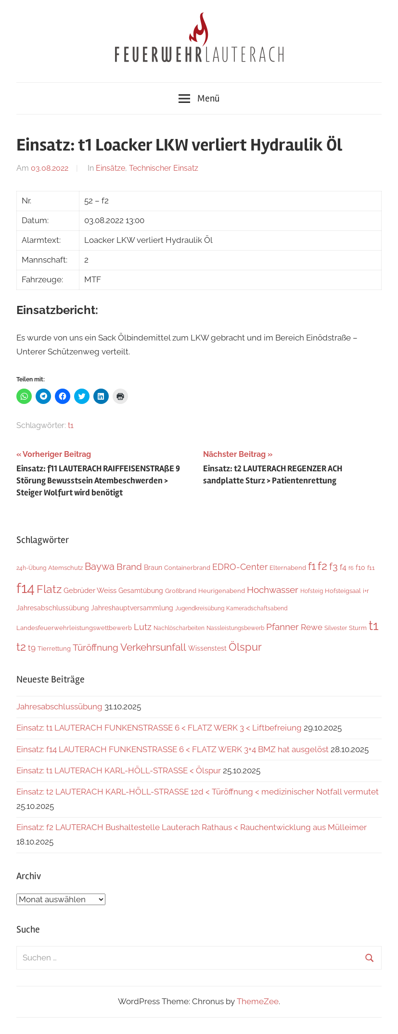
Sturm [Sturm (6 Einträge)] (358, 627)
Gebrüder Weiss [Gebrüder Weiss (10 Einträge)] (90, 590)
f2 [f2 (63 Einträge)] (322, 565)
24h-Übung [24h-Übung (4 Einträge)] (31, 568)
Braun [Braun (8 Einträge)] (153, 567)
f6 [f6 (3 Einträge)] (351, 568)
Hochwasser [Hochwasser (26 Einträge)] (272, 589)
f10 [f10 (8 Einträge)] (360, 567)
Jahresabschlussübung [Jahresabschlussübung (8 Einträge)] (52, 608)
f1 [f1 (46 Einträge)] (312, 566)
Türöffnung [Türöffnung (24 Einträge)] (95, 647)
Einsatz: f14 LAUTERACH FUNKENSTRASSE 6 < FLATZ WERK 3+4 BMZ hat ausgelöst (172, 749)
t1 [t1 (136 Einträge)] (374, 625)
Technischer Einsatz (163, 168)
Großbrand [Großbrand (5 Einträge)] (180, 590)
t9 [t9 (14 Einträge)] (32, 648)
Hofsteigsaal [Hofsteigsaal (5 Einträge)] (343, 590)
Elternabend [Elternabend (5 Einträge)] (288, 567)
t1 (71, 425)
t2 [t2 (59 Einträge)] (21, 646)
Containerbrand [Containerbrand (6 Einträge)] (187, 567)
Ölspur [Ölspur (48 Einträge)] (245, 647)
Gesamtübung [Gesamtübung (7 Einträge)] (140, 590)
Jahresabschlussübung (59, 706)
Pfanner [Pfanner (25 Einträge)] (282, 626)
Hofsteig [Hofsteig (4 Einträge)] (311, 591)
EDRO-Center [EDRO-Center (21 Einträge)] (240, 567)
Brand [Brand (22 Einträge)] (129, 567)
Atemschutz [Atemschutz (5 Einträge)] (65, 567)
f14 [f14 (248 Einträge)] (25, 588)
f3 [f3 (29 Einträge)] (333, 566)
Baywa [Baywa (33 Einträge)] (100, 566)
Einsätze (110, 168)
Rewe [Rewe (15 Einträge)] (311, 627)
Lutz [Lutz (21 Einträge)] (143, 627)
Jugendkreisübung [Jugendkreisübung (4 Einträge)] (199, 608)
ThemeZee (258, 1001)
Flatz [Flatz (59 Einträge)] (49, 588)
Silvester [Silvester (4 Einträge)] (335, 628)
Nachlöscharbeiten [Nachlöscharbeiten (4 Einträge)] (179, 628)
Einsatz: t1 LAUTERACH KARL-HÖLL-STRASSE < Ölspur (118, 770)
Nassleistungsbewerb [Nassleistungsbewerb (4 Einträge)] (235, 628)
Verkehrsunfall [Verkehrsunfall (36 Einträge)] (153, 647)
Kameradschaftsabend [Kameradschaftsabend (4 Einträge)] (256, 608)
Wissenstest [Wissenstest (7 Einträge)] (207, 648)
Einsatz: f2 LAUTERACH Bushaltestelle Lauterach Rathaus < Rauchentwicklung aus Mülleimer (191, 827)
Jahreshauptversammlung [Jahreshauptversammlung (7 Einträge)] (132, 608)
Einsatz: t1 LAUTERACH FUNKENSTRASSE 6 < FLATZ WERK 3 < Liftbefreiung (159, 727)
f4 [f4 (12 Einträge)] (343, 567)
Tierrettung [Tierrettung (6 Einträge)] (54, 648)
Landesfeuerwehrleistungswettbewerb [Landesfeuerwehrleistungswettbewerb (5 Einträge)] (74, 627)
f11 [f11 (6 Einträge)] (371, 567)
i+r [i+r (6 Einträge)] (366, 590)
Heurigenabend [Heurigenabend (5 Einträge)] (221, 590)
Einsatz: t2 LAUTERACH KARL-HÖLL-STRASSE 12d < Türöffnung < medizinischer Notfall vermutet (197, 791)
